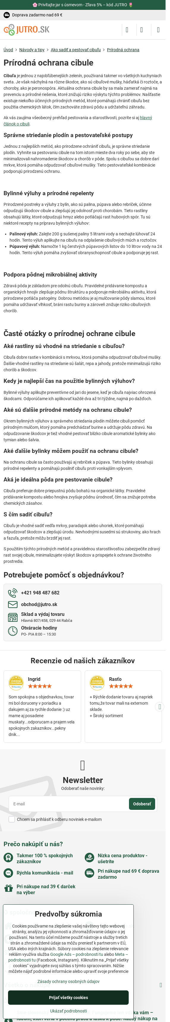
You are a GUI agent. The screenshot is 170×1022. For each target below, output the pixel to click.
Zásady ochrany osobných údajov (68, 981)
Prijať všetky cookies (68, 997)
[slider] (40, 686)
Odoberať (142, 804)
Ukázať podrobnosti (68, 1011)
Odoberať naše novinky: (83, 788)
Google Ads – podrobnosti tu (76, 954)
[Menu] (158, 30)
